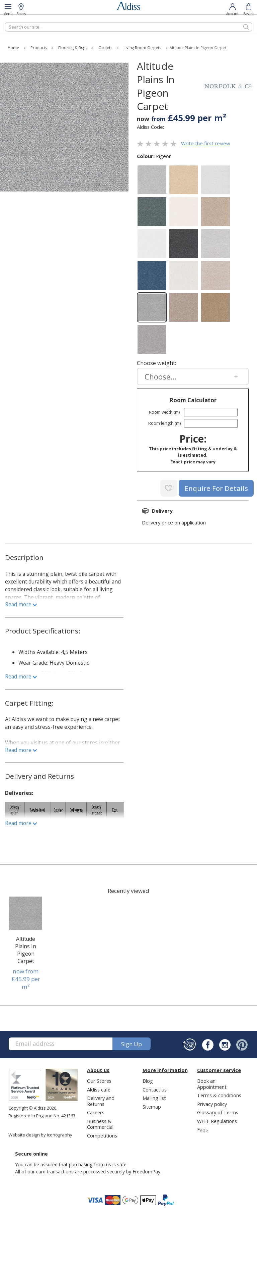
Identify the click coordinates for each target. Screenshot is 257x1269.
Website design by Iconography (40, 1133)
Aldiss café (98, 1088)
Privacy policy (212, 1102)
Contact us (155, 1088)
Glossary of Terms (217, 1111)
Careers (95, 1111)
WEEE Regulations (217, 1119)
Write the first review (205, 143)
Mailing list (154, 1096)
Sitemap (152, 1105)
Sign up (131, 1043)
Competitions (102, 1134)
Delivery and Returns (100, 1099)
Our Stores (99, 1079)
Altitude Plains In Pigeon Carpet (25, 948)
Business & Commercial (100, 1122)
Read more (21, 603)
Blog (148, 1079)
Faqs (202, 1128)
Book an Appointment (212, 1082)
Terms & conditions (219, 1093)
